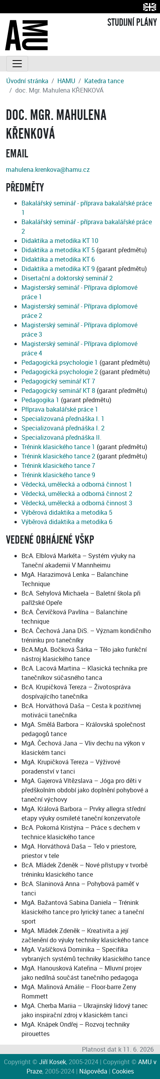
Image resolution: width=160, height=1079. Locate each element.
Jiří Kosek (52, 1062)
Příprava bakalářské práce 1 (59, 409)
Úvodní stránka (27, 81)
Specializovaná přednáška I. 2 (63, 428)
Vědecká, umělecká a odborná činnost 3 (76, 503)
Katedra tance (104, 81)
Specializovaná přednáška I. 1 (63, 418)
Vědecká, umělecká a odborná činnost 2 (76, 493)
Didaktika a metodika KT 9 (58, 268)
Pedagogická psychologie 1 (59, 362)
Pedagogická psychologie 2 (59, 371)
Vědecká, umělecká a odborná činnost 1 (76, 484)
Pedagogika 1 (40, 400)
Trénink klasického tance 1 (58, 446)
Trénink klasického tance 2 (58, 456)
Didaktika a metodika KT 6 (58, 259)
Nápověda (93, 1071)
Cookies (123, 1071)
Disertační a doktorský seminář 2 (67, 278)
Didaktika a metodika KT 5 (58, 250)
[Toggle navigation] (17, 63)
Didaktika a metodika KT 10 (59, 240)
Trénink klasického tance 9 (58, 475)
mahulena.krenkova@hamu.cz (48, 169)
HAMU (66, 81)
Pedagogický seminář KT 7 (58, 381)
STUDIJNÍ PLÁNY (132, 22)
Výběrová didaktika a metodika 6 (66, 521)
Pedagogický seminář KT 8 (58, 390)
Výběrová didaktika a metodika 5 (66, 512)
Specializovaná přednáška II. (61, 437)
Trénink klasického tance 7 (58, 465)
